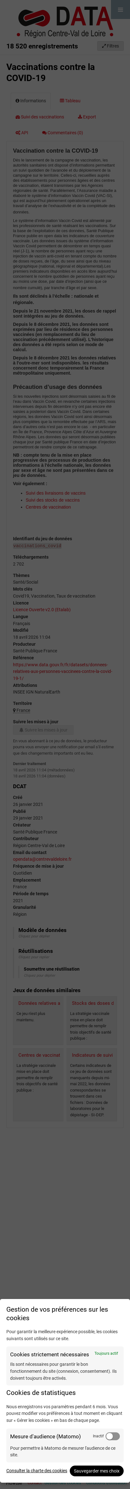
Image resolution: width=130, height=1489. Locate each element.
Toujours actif (106, 1353)
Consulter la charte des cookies (36, 1470)
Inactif (98, 1436)
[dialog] (65, 1391)
